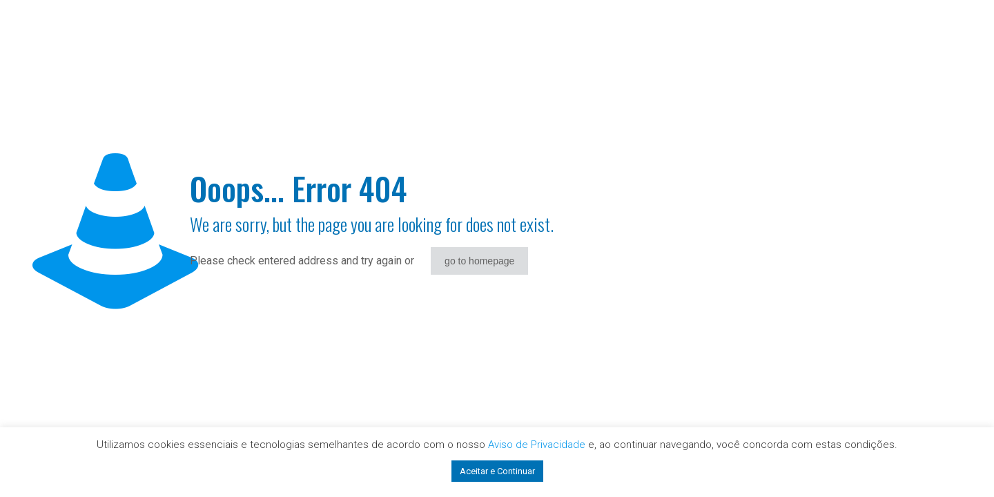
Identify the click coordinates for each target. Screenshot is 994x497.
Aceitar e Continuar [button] (497, 471)
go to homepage (479, 260)
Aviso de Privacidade (536, 444)
